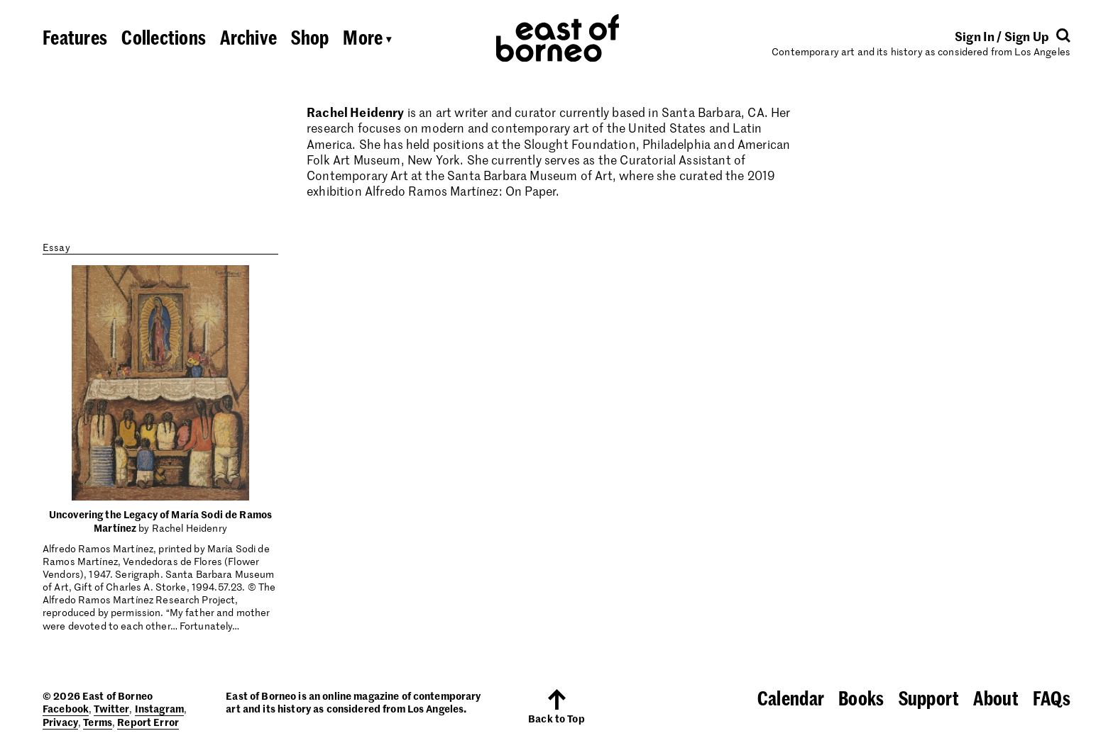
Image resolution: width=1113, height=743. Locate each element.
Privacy (60, 722)
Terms (97, 722)
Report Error (148, 722)
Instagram (159, 708)
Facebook (66, 708)
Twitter (111, 708)
